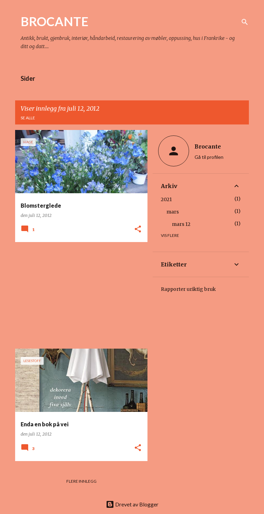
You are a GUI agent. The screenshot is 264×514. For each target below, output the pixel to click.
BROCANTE (54, 21)
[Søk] (245, 22)
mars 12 (181, 224)
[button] (138, 229)
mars (172, 212)
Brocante (208, 146)
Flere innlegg (81, 481)
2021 (166, 199)
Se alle (28, 117)
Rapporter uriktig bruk (188, 289)
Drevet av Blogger (132, 504)
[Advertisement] (78, 295)
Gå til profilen (209, 157)
